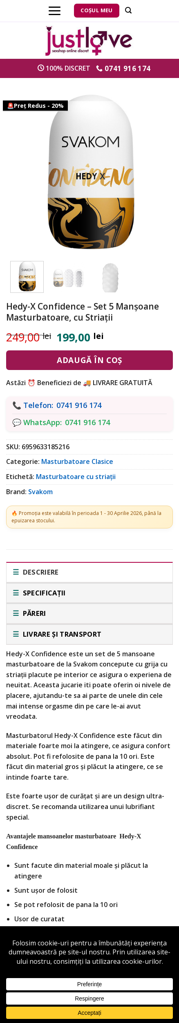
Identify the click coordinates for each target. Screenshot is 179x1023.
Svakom (40, 491)
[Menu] (54, 10)
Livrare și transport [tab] (61, 634)
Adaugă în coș (89, 360)
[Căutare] (128, 10)
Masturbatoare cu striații (76, 476)
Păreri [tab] (33, 613)
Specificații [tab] (43, 592)
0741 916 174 (78, 405)
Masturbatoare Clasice (77, 461)
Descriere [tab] (39, 572)
